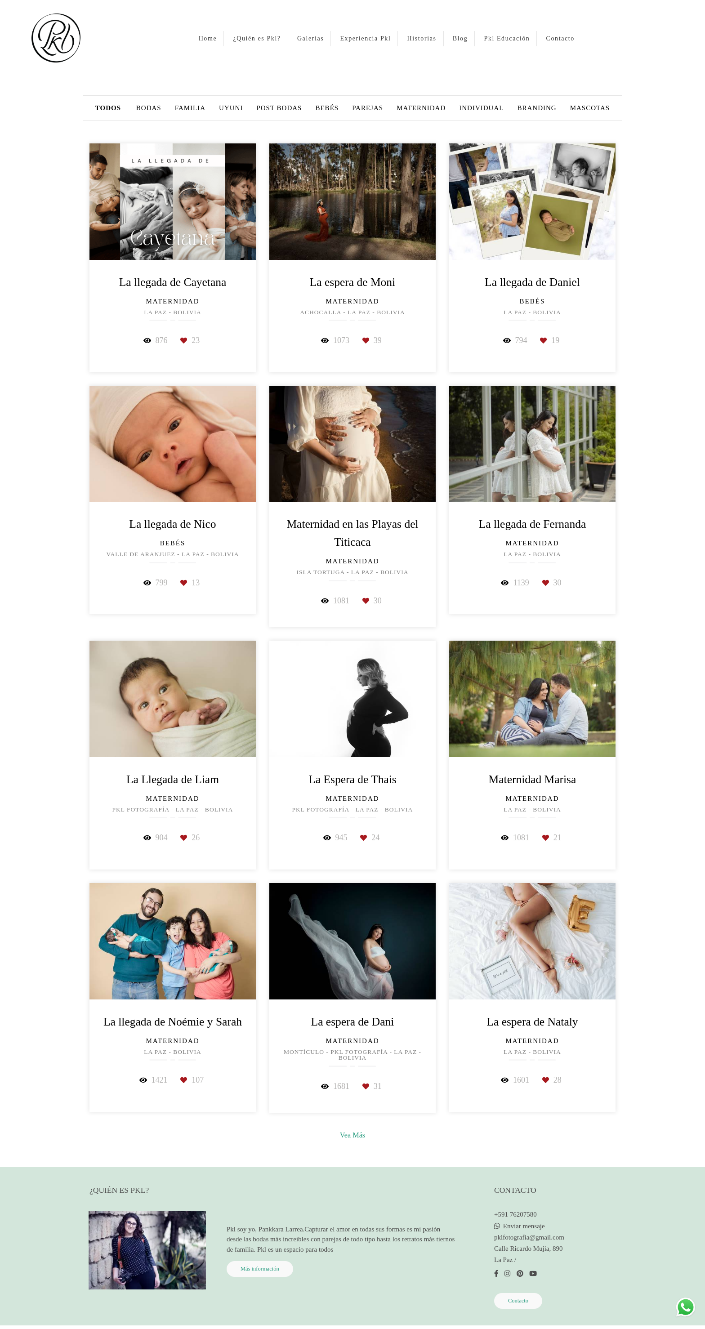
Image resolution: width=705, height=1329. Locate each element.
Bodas (148, 108)
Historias (422, 38)
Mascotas (590, 108)
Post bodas (279, 108)
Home (208, 38)
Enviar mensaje (524, 1226)
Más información (260, 1269)
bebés (327, 108)
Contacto (560, 38)
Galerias (310, 38)
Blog (460, 38)
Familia (190, 108)
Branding (536, 108)
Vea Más (352, 1135)
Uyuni (231, 108)
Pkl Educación (507, 38)
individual (481, 108)
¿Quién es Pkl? (257, 38)
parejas (367, 108)
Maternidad (421, 108)
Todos (108, 108)
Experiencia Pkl (365, 38)
